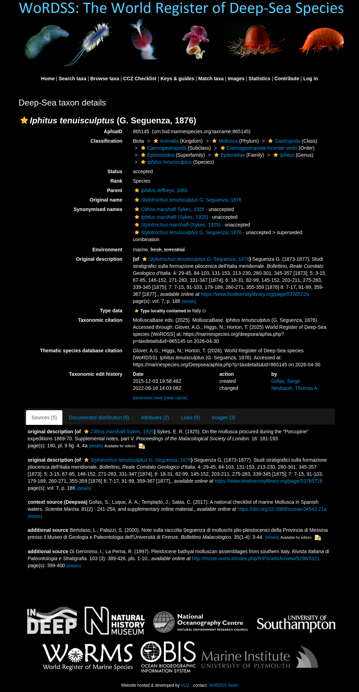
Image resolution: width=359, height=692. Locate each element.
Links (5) (190, 417)
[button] (24, 120)
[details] (189, 301)
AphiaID (113, 131)
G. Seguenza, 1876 (187, 200)
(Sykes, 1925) (170, 217)
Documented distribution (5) (99, 417)
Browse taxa (104, 78)
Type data (111, 310)
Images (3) (223, 417)
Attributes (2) (155, 417)
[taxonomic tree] (148, 397)
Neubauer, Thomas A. (295, 388)
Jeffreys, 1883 (160, 190)
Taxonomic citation (100, 320)
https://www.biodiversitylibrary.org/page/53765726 (255, 294)
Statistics (259, 78)
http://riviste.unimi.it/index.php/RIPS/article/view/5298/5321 (256, 558)
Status (114, 171)
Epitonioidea (156, 155)
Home (48, 78)
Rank (116, 181)
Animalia (165, 141)
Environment (107, 249)
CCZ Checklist (139, 78)
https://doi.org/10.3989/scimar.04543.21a (281, 509)
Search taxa (72, 78)
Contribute (287, 78)
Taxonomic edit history (95, 374)
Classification (106, 141)
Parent (114, 190)
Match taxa (211, 78)
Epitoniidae (228, 155)
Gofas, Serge (285, 381)
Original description (99, 259)
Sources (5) (44, 417)
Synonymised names (98, 209)
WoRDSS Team (223, 685)
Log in (310, 78)
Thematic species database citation (81, 350)
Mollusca (224, 141)
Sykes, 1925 (168, 209)
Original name (106, 200)
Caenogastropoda (162, 148)
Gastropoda (283, 141)
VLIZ (185, 685)
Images (236, 78)
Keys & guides (177, 78)
